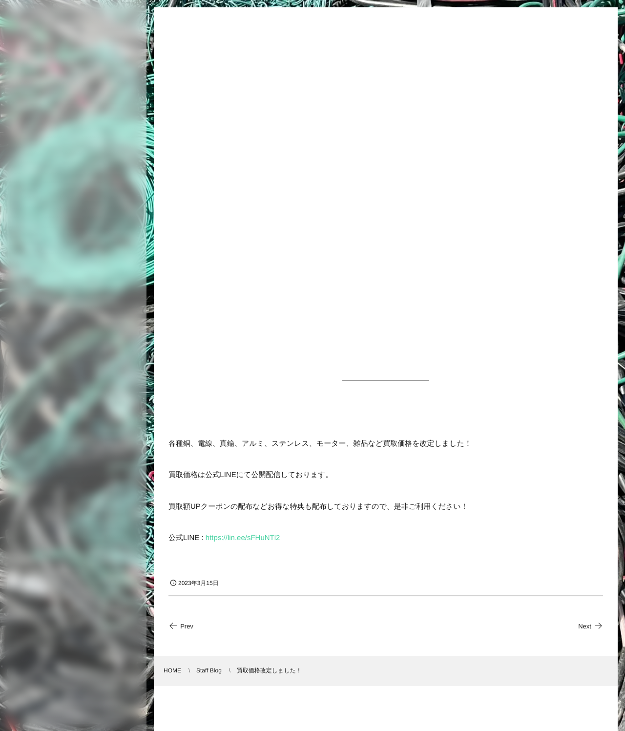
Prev (180, 626)
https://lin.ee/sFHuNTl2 (243, 538)
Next (590, 626)
